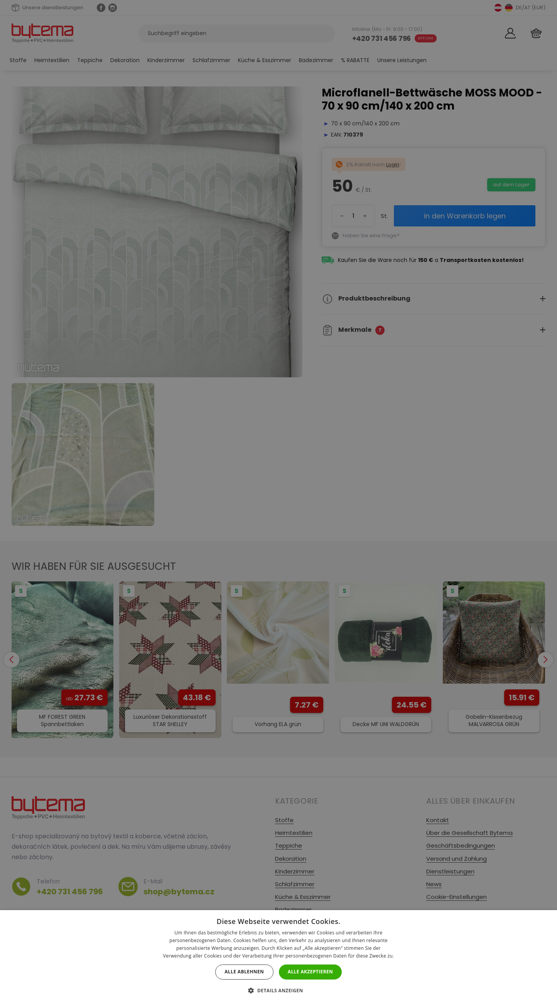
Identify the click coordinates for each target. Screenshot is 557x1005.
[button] (278, 990)
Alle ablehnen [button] (244, 971)
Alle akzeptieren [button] (310, 971)
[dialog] (278, 502)
